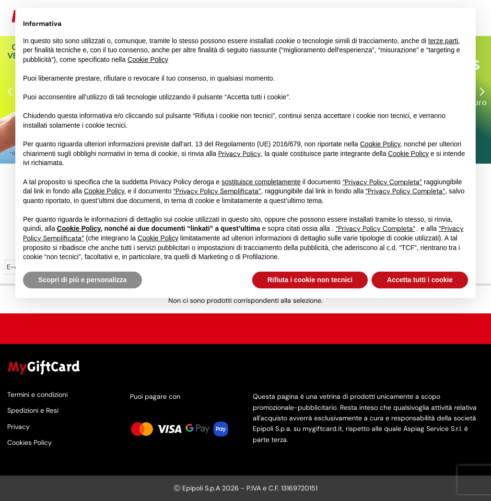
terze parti (443, 41)
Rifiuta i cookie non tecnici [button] (310, 280)
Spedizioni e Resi (32, 410)
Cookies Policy (29, 442)
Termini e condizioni (37, 395)
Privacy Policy (239, 153)
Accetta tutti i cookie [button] (420, 280)
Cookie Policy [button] (148, 59)
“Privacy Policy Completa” (382, 182)
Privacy (18, 426)
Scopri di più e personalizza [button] (82, 280)
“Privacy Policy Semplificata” (217, 191)
